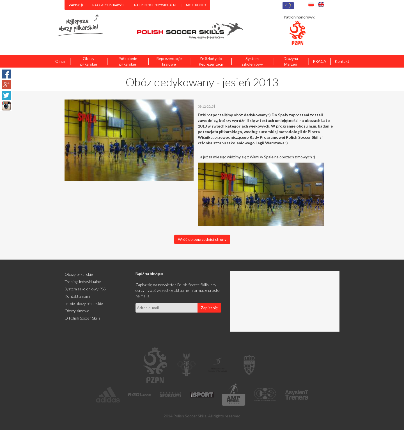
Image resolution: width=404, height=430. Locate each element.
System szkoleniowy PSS (85, 288)
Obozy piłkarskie (88, 61)
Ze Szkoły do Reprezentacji (211, 61)
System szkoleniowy (252, 61)
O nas (60, 61)
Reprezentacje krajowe (169, 61)
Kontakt (342, 61)
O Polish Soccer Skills (82, 318)
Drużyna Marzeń (291, 61)
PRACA (319, 61)
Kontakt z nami (77, 296)
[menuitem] (76, 5)
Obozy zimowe (77, 310)
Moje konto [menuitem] (196, 5)
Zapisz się (209, 307)
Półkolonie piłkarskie (127, 61)
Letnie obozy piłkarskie (84, 303)
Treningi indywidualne (83, 281)
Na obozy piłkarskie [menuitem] (108, 5)
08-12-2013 (206, 106)
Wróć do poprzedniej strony (202, 239)
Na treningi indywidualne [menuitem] (155, 5)
